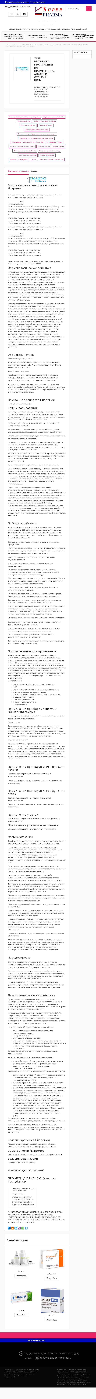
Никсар (21, 1311)
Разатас (21, 1271)
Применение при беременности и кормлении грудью (36, 134)
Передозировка (58, 146)
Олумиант (52, 1274)
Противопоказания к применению (36, 129)
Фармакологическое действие (53, 117)
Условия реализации (47, 155)
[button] (11, 14)
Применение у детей (54, 142)
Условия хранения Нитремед (49, 151)
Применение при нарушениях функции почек (27, 142)
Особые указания (44, 146)
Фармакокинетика (24, 121)
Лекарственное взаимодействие (25, 151)
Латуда (52, 1316)
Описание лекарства (18, 171)
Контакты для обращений (19, 159)
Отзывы (34, 171)
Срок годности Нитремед (27, 155)
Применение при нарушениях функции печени (36, 138)
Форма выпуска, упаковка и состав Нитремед (24, 117)
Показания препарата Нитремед (45, 121)
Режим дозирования (28, 125)
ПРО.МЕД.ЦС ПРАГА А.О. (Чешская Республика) (47, 159)
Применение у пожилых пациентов (22, 146)
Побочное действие (45, 125)
